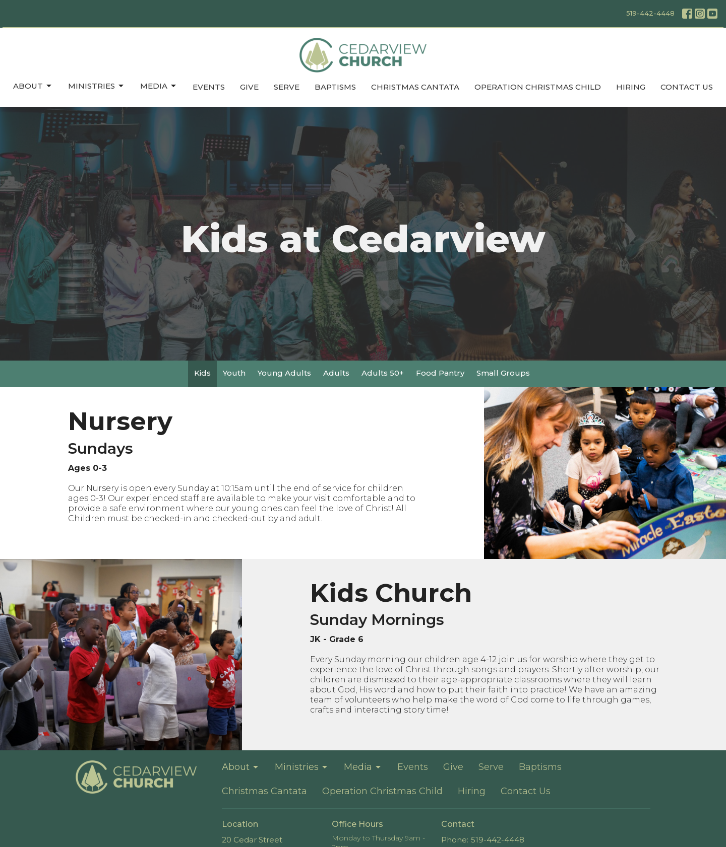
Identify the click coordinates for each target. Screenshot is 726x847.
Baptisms (335, 87)
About (33, 86)
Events (209, 87)
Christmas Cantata (415, 87)
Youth (234, 373)
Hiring (630, 87)
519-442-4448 (650, 13)
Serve (286, 87)
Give (249, 87)
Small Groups (503, 373)
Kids (202, 373)
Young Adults (284, 373)
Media (158, 86)
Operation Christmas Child (537, 87)
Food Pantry (440, 373)
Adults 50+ (382, 373)
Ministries (96, 86)
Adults (336, 373)
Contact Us (686, 87)
